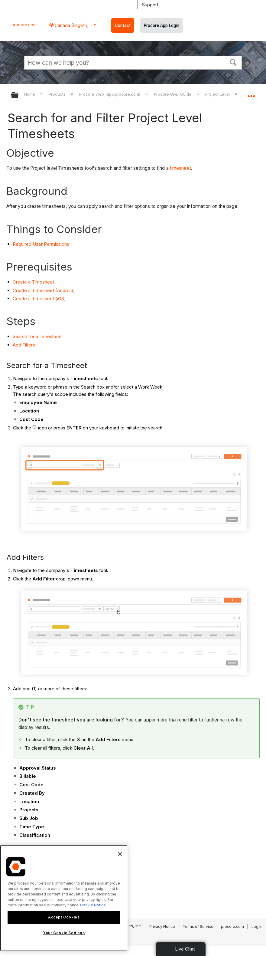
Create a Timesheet (33, 282)
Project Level (218, 94)
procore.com (24, 24)
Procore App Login (161, 25)
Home (30, 94)
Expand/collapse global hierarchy (18, 95)
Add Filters (24, 345)
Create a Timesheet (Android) (44, 290)
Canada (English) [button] (71, 25)
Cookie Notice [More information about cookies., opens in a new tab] (93, 905)
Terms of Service (198, 926)
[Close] (120, 854)
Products (58, 94)
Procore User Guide (173, 94)
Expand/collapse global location (251, 93)
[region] (64, 898)
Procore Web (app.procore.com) (110, 94)
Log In (256, 926)
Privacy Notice (162, 926)
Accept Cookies (63, 917)
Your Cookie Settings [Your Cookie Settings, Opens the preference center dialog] (64, 933)
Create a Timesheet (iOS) (39, 298)
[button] (233, 61)
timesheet (180, 168)
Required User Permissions (41, 244)
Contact (123, 25)
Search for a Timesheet (37, 336)
